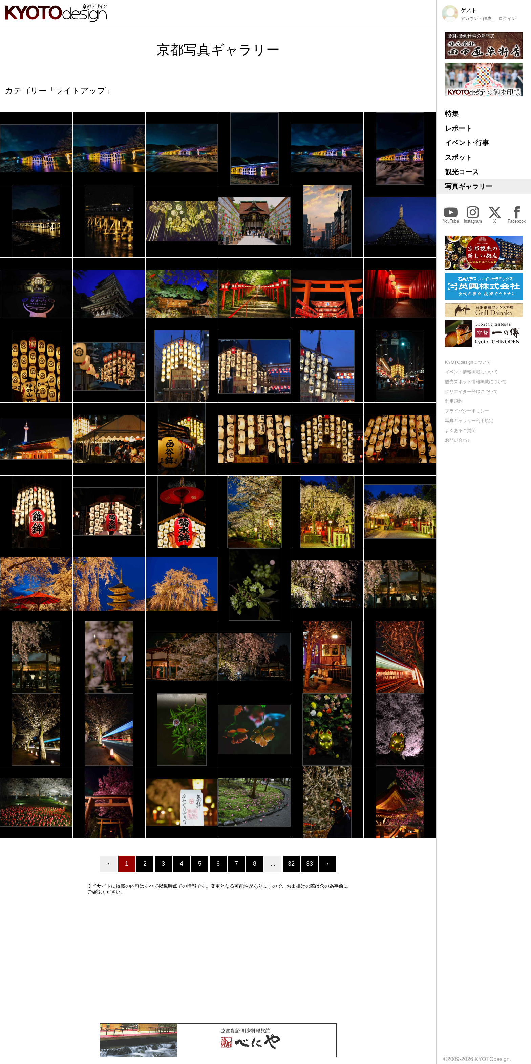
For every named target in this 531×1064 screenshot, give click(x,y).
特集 (452, 113)
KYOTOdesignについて (468, 362)
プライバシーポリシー (467, 410)
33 (309, 863)
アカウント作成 (476, 18)
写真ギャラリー (468, 186)
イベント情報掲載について (471, 371)
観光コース (462, 172)
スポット (458, 157)
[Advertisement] (218, 959)
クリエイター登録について (471, 391)
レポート (458, 128)
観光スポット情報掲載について (476, 381)
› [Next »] (328, 863)
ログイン (507, 18)
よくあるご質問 (460, 430)
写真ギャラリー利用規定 (469, 420)
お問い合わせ (458, 440)
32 (291, 863)
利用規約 (454, 401)
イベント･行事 (467, 142)
